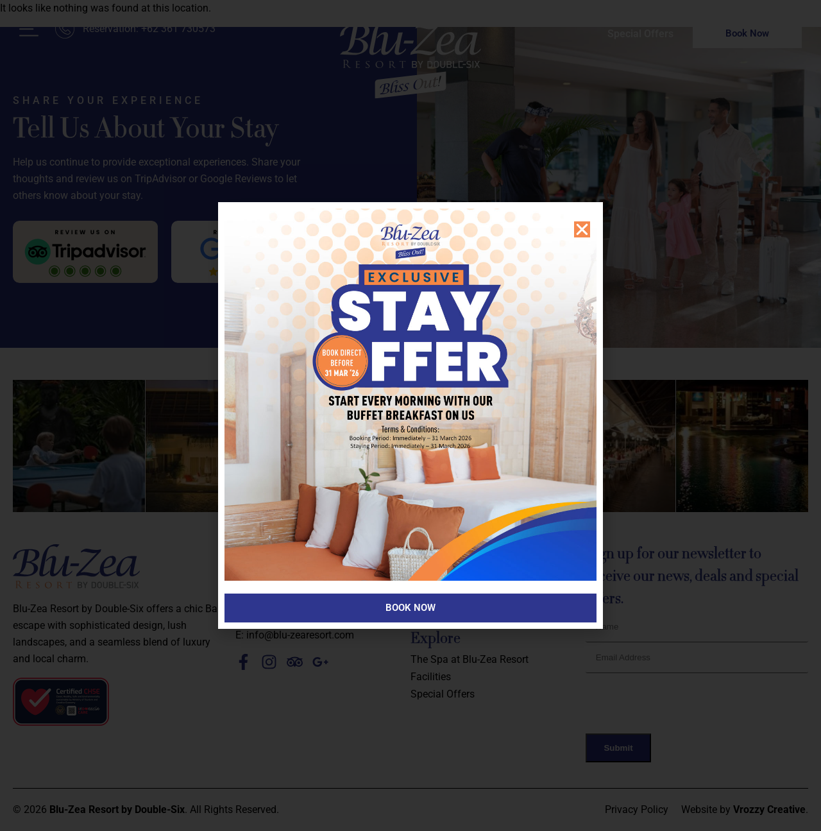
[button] (582, 229)
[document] (410, 415)
